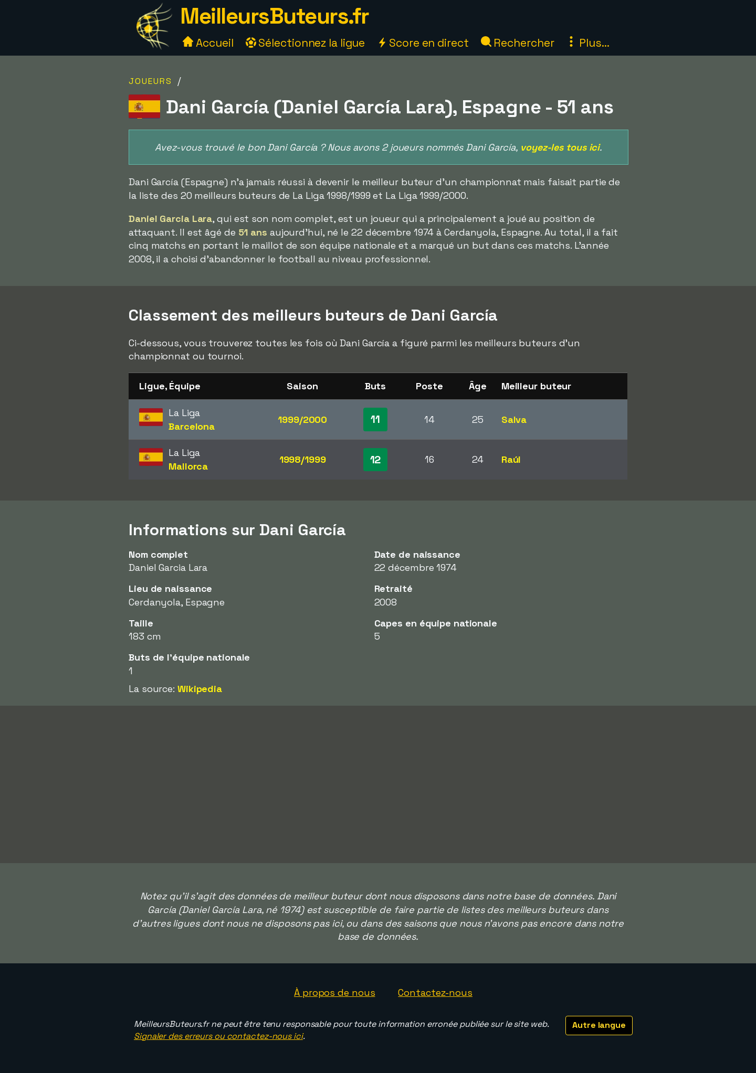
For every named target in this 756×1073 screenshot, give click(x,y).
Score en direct (422, 43)
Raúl (511, 459)
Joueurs (150, 81)
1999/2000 (302, 419)
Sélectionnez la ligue (305, 43)
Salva (514, 419)
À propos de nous (334, 992)
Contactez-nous (435, 992)
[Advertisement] (378, 784)
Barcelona (192, 426)
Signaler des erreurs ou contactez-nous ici (218, 1036)
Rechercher (517, 43)
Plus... (587, 43)
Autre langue (599, 1024)
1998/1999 (302, 459)
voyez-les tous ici (560, 147)
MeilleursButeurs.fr (274, 16)
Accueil (208, 43)
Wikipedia (199, 689)
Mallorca (188, 466)
